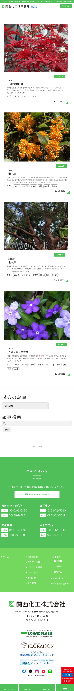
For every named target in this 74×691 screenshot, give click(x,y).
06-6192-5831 (39, 620)
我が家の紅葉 (15, 84)
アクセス (46, 690)
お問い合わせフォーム (39, 494)
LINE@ (50, 671)
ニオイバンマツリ (18, 352)
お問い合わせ (27, 690)
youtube (43, 671)
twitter (30, 671)
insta (37, 671)
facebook (24, 671)
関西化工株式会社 (40, 675)
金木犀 (12, 173)
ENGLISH (66, 6)
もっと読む (59, 101)
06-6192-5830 (40, 615)
